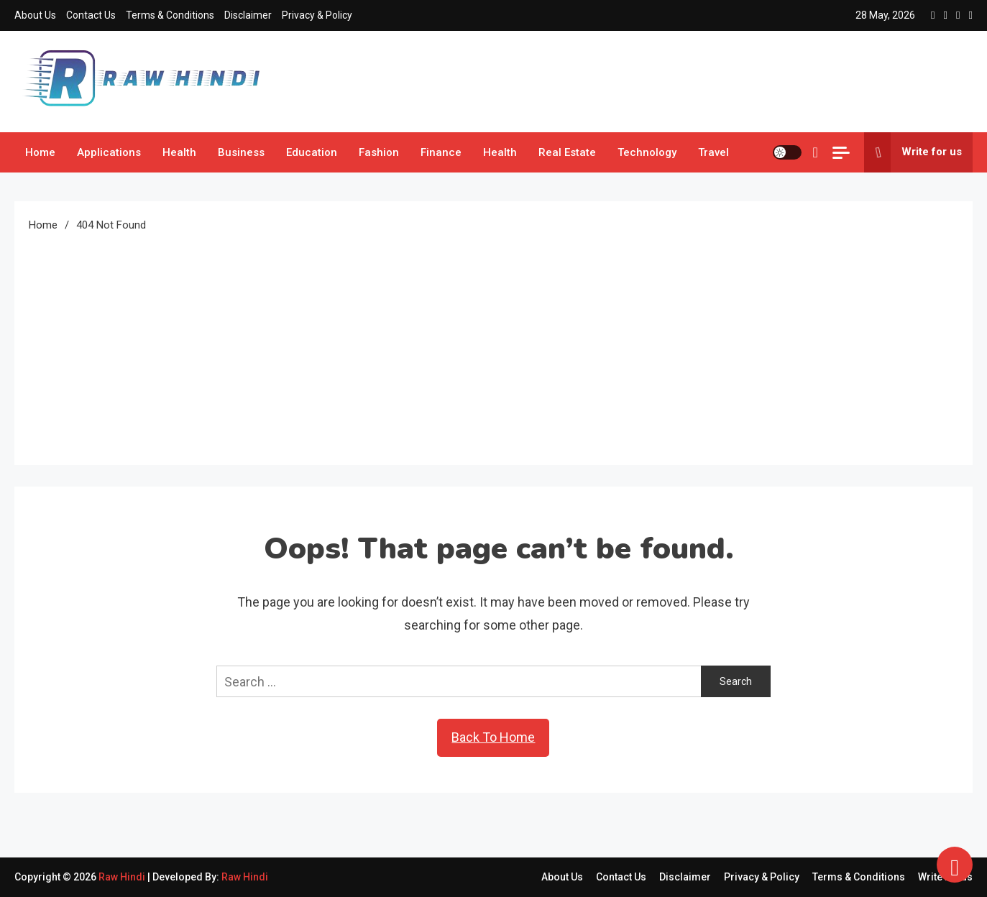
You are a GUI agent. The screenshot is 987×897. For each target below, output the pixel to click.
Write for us (913, 152)
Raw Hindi (122, 877)
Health (179, 152)
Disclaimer (248, 15)
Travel (713, 152)
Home (40, 152)
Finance (441, 152)
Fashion (379, 152)
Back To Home (493, 737)
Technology (647, 152)
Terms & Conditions (170, 15)
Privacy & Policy (317, 15)
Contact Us (91, 15)
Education (311, 152)
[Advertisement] (494, 342)
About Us (35, 15)
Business (241, 152)
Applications (109, 152)
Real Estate (567, 152)
